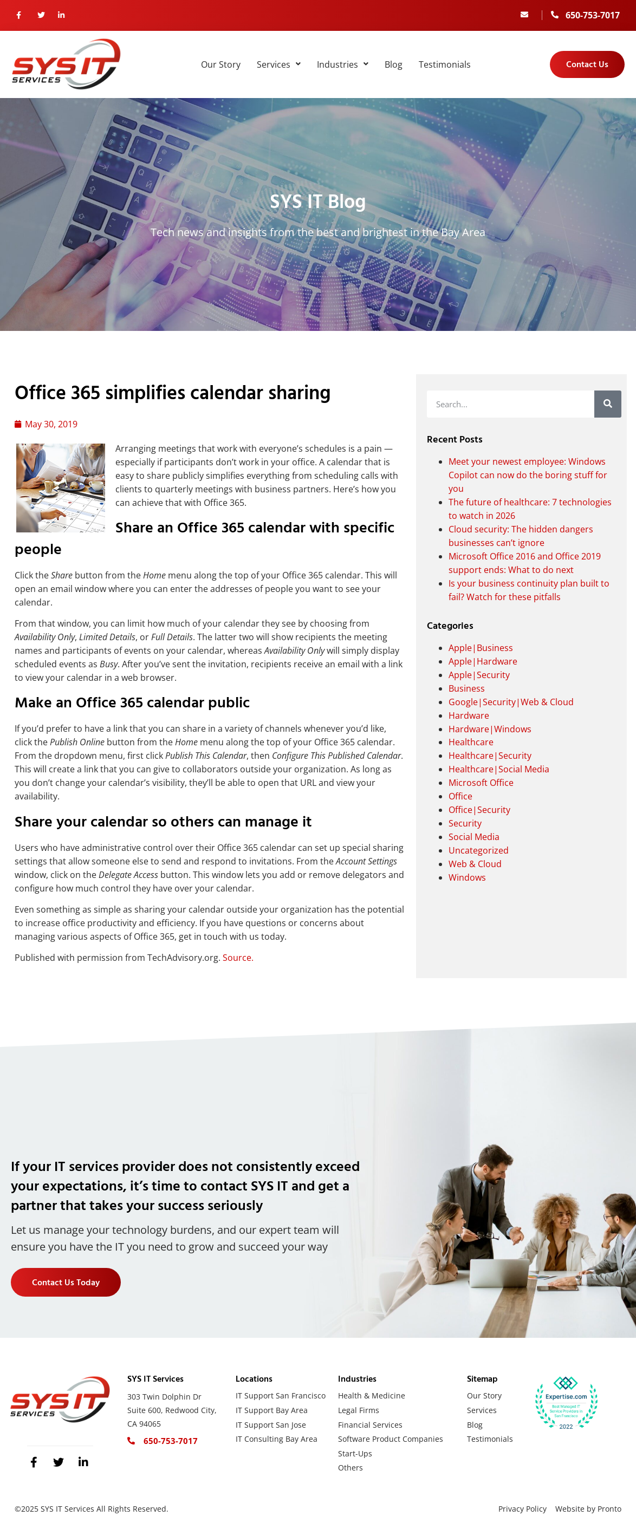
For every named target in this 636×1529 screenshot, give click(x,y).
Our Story (221, 64)
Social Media (474, 837)
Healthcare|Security (490, 756)
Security (465, 823)
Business (467, 688)
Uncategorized (479, 850)
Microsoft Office (481, 783)
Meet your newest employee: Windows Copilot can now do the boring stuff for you (528, 475)
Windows (467, 877)
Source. (238, 958)
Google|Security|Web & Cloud (511, 702)
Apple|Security (479, 675)
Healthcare (471, 742)
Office (460, 796)
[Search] (607, 404)
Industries (342, 64)
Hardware (469, 715)
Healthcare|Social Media (499, 769)
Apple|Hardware (483, 661)
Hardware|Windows (490, 729)
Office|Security (479, 810)
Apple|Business (481, 648)
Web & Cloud (475, 864)
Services (279, 64)
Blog (394, 64)
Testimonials (445, 64)
